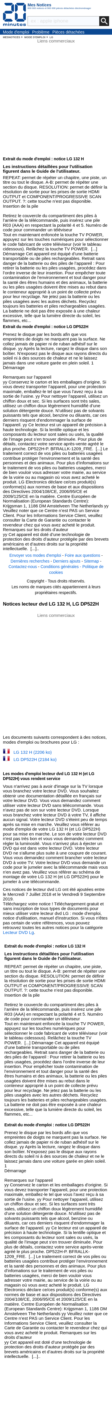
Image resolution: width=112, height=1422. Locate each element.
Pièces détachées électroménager (69, 32)
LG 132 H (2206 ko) (33, 752)
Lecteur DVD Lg (18, 932)
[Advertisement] (56, 673)
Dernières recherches (30, 561)
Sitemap (91, 561)
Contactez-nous (22, 566)
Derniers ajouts (66, 561)
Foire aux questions (82, 555)
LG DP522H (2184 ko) (35, 759)
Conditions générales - (61, 566)
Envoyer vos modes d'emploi (35, 555)
